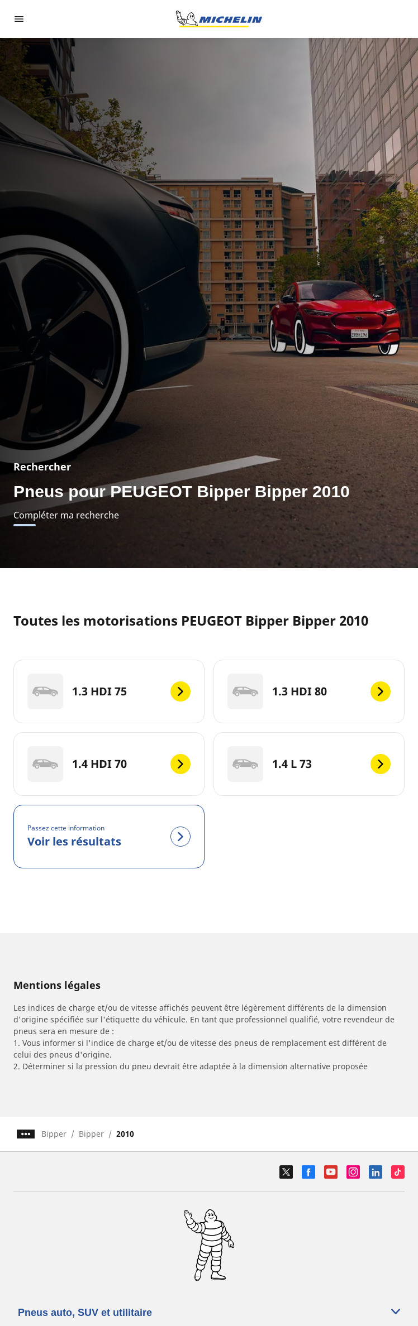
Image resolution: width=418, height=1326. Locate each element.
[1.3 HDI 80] (309, 691)
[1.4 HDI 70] (109, 764)
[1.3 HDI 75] (109, 691)
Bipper (53, 1133)
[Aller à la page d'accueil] (219, 19)
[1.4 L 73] (309, 764)
